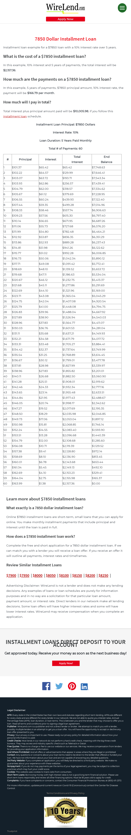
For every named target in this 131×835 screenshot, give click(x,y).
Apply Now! (66, 663)
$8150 (77, 575)
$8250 (103, 575)
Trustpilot (12, 831)
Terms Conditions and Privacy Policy (65, 793)
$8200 (90, 575)
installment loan (15, 116)
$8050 (51, 575)
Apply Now (65, 19)
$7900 (11, 575)
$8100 (64, 575)
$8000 (37, 575)
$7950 (24, 575)
